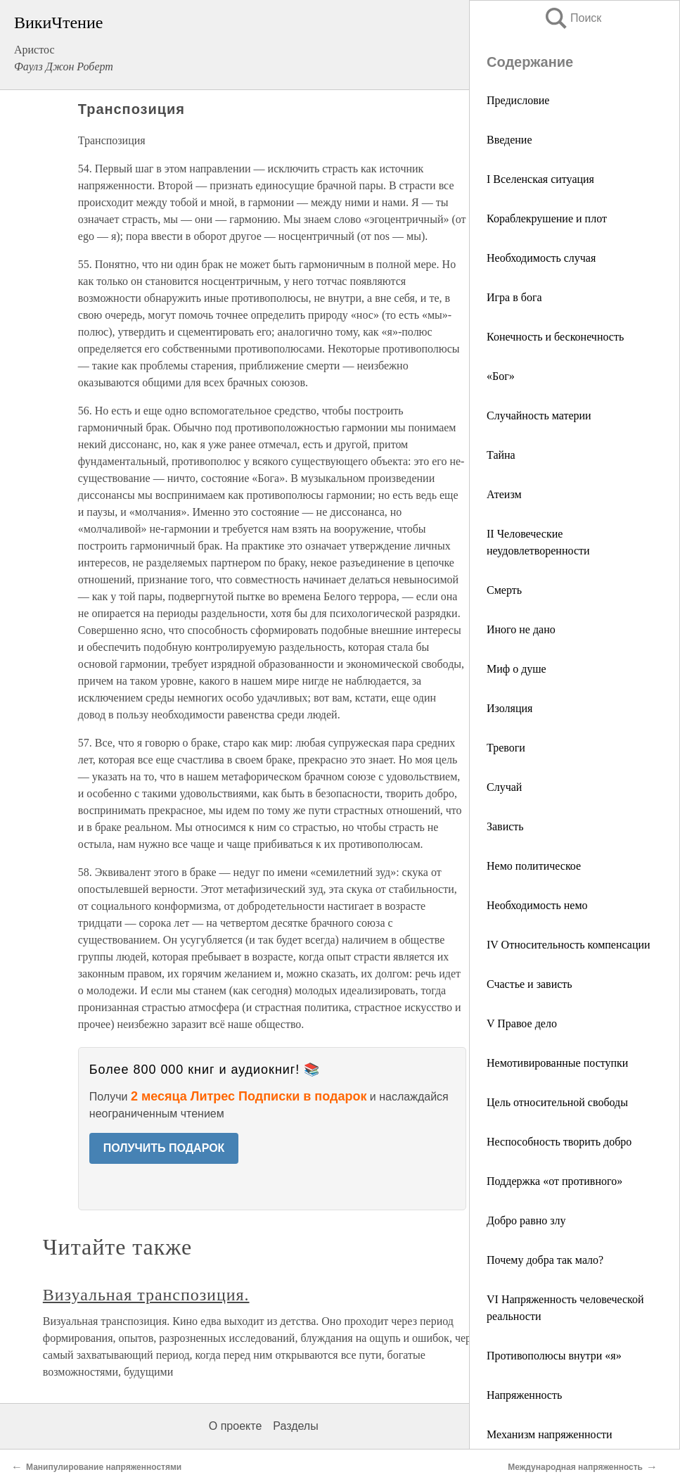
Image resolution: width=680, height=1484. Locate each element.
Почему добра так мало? (545, 1260)
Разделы (295, 1426)
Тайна (501, 455)
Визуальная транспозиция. (146, 1295)
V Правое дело (522, 1023)
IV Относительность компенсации (568, 945)
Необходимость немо (537, 905)
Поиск (572, 18)
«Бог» (501, 376)
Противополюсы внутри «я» (554, 1356)
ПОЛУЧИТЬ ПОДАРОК (164, 1148)
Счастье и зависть (529, 984)
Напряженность (524, 1395)
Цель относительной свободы (557, 1102)
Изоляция (509, 708)
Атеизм (504, 494)
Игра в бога (514, 297)
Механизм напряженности (549, 1434)
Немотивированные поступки (557, 1063)
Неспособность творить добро (559, 1142)
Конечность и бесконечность (555, 337)
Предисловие (518, 100)
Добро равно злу (526, 1220)
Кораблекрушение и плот (547, 218)
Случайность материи (539, 415)
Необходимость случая (541, 258)
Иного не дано (521, 629)
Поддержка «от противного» (554, 1181)
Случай (504, 787)
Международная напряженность (575, 1467)
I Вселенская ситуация (540, 179)
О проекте (235, 1426)
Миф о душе (516, 669)
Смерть (504, 590)
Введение (509, 140)
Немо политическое (534, 866)
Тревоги (506, 748)
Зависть (505, 826)
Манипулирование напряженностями (103, 1467)
